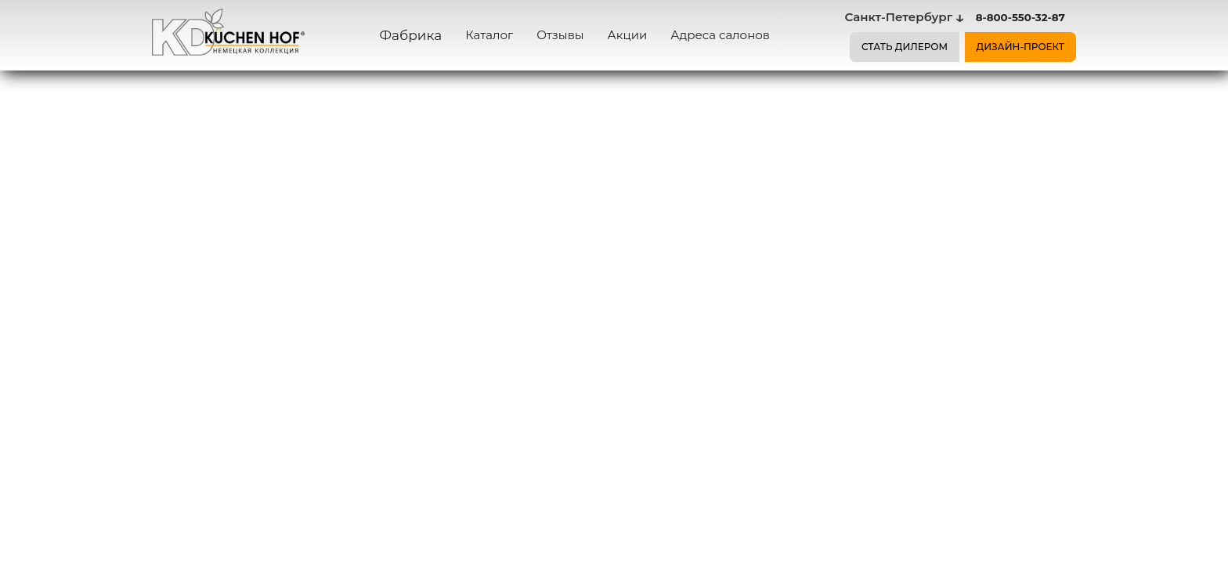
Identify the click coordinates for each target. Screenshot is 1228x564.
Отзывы (559, 34)
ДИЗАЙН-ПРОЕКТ (1021, 46)
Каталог (489, 34)
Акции (628, 34)
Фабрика (411, 35)
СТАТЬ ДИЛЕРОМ (904, 46)
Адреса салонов (720, 34)
